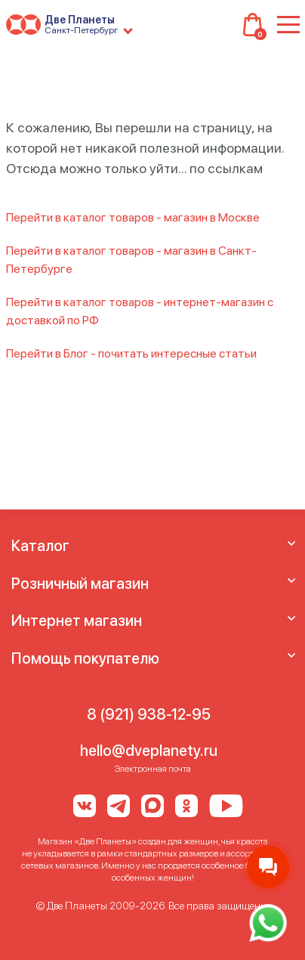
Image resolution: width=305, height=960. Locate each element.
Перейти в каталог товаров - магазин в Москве (133, 217)
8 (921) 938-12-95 (149, 714)
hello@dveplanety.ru (148, 751)
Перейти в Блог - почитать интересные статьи (131, 353)
